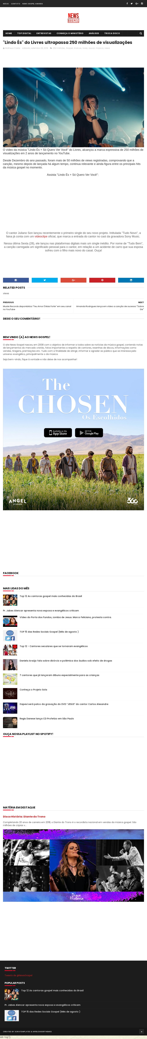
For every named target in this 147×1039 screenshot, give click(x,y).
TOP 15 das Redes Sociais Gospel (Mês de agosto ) (49, 632)
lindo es (78, 48)
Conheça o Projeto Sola (33, 689)
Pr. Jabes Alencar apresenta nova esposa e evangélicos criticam (41, 610)
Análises (94, 33)
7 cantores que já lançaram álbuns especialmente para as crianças (59, 675)
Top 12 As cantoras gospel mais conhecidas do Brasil (51, 596)
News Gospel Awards (32, 4)
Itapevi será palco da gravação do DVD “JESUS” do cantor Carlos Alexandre (64, 704)
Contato (15, 4)
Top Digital (24, 33)
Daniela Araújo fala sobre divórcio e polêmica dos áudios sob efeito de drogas (66, 660)
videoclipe (41, 236)
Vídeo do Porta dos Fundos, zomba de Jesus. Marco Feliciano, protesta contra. (65, 617)
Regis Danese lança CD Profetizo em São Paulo (47, 718)
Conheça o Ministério (70, 33)
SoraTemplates (22, 1031)
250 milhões (59, 48)
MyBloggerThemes (42, 1031)
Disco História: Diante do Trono (24, 817)
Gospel (69, 48)
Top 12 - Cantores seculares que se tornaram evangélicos (54, 646)
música (99, 48)
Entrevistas (43, 33)
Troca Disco (112, 33)
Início (6, 4)
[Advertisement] (60, 60)
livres (85, 48)
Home (9, 33)
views (107, 48)
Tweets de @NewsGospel (18, 975)
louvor (92, 48)
